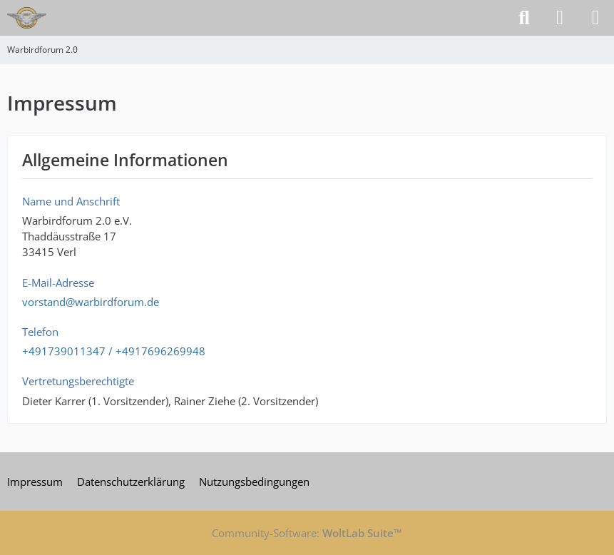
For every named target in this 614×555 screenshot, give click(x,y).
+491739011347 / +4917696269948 (113, 351)
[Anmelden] (560, 18)
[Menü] (595, 18)
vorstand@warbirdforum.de (90, 302)
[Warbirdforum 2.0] (26, 18)
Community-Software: (307, 533)
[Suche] (524, 18)
